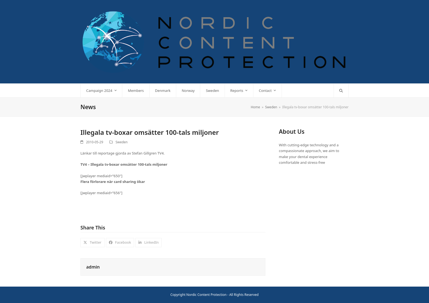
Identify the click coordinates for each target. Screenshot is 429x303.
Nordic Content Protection (206, 294)
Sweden (121, 142)
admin (93, 267)
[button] (341, 90)
